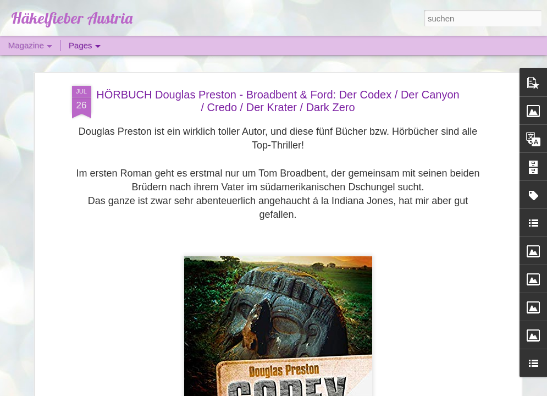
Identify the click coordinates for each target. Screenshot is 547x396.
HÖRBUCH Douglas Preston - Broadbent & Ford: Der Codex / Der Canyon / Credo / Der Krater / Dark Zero (277, 101)
